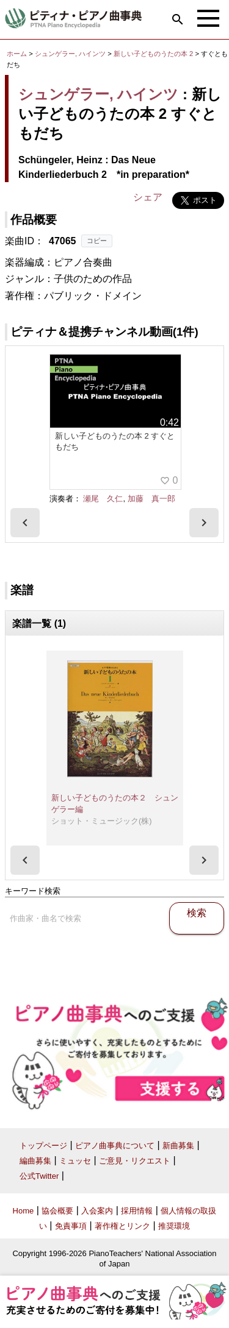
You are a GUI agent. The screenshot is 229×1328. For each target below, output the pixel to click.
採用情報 (137, 1210)
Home (23, 1210)
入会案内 (97, 1210)
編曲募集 (35, 1160)
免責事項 (71, 1226)
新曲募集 (178, 1145)
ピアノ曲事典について (114, 1145)
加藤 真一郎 (151, 498)
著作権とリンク (122, 1226)
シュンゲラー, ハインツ (70, 53)
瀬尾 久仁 (103, 498)
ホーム (17, 53)
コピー (97, 240)
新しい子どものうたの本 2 (154, 53)
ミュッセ (75, 1160)
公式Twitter (39, 1176)
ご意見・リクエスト (134, 1160)
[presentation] (25, 522)
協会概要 (57, 1210)
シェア (147, 197)
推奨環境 (174, 1226)
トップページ (43, 1145)
